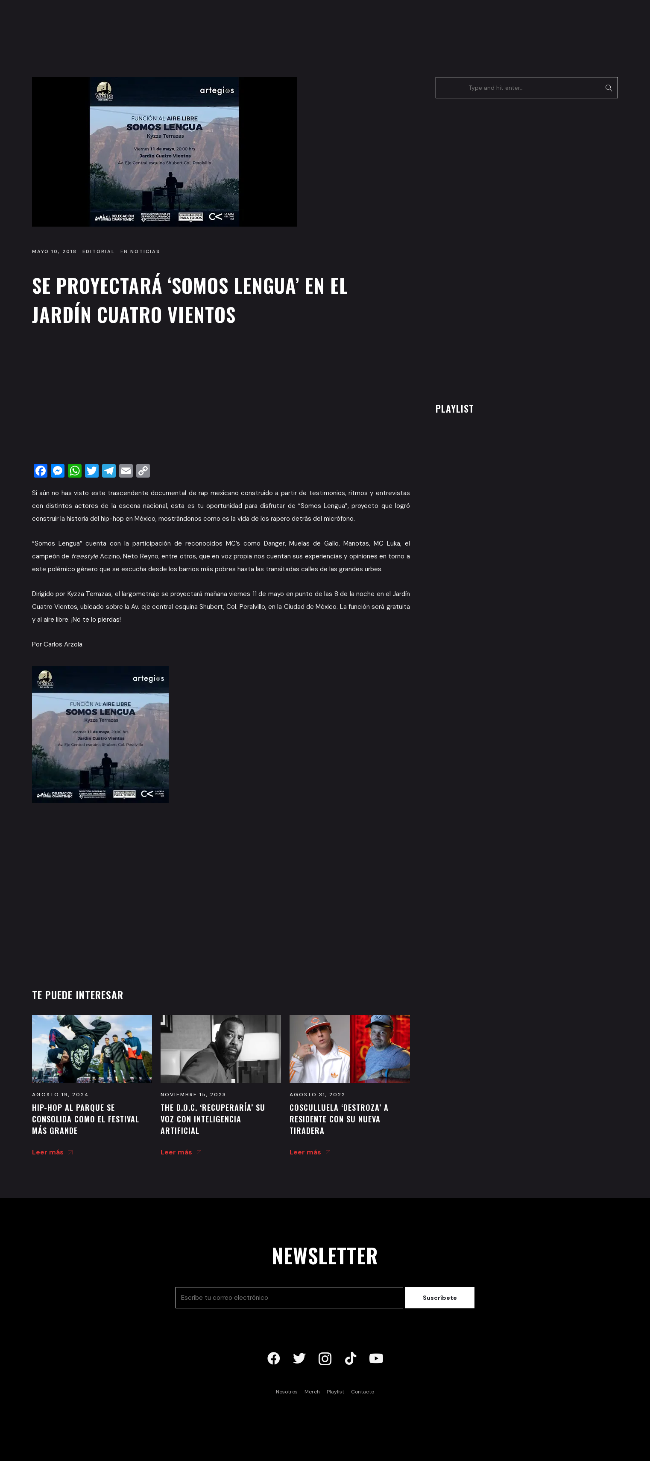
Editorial (98, 251)
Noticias (145, 251)
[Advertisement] (221, 397)
